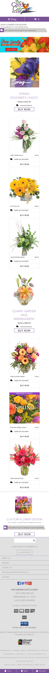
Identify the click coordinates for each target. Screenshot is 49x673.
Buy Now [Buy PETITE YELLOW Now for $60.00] (24, 215)
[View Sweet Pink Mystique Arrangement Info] (24, 459)
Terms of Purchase (25, 665)
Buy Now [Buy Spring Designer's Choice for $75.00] (24, 109)
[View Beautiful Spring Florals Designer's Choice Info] (24, 407)
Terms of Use (39, 665)
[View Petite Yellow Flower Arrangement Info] (24, 186)
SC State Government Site (35, 654)
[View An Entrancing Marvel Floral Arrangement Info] (24, 237)
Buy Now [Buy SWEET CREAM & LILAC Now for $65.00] (24, 164)
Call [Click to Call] (8, 671)
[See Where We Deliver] (24, 552)
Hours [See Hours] (41, 671)
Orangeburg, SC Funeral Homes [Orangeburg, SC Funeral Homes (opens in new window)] (13, 650)
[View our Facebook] (19, 584)
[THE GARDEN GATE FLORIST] (24, 14)
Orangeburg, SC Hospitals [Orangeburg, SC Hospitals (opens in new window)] (38, 650)
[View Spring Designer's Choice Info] (24, 72)
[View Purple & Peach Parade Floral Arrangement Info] (24, 357)
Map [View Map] (24, 671)
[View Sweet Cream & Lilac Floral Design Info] (24, 135)
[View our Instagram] (26, 584)
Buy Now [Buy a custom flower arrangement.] (24, 534)
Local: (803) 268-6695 (24, 600)
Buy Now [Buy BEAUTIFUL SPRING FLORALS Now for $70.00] (24, 436)
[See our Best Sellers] (24, 44)
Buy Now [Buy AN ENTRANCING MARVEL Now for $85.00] (24, 266)
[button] (24, 624)
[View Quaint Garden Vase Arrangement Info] (24, 290)
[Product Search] (25, 540)
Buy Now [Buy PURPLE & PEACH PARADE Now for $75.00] (24, 385)
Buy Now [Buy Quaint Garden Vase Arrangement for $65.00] (24, 330)
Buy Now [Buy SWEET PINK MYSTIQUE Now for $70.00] (24, 487)
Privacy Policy (10, 665)
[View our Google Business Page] (22, 584)
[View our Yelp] (30, 584)
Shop (12, 19)
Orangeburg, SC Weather (13, 654)
